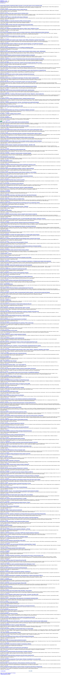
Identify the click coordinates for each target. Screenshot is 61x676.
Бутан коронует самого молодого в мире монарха (9, 506)
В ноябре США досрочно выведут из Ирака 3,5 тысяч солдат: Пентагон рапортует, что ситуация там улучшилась (21, 43)
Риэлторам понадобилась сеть (6, 117)
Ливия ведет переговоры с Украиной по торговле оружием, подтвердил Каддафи (15, 153)
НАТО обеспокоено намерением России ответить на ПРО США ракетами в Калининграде (17, 636)
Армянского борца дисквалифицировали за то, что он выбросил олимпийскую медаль (16, 47)
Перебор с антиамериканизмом (6, 579)
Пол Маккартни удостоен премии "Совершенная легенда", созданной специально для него (17, 98)
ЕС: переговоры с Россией (5, 230)
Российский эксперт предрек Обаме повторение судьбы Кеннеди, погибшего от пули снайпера (18, 172)
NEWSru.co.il (2, 673)
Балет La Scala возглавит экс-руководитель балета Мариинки (12, 183)
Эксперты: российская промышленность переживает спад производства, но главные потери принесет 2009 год (21, 575)
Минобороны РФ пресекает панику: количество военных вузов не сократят (14, 249)
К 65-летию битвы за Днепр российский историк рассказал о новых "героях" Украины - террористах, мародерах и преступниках (24, 349)
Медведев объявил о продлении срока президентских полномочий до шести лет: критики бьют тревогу (20, 202)
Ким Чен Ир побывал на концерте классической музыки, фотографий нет (14, 647)
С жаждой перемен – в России (6, 253)
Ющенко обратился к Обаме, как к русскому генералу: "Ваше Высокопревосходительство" (17, 66)
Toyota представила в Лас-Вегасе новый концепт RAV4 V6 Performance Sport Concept (16, 280)
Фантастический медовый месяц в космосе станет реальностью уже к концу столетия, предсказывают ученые (21, 129)
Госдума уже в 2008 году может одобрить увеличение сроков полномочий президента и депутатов (19, 442)
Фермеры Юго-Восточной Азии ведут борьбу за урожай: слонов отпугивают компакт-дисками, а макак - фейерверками (22, 51)
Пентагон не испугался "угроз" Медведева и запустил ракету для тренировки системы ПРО (17, 617)
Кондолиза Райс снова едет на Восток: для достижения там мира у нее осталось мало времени (18, 81)
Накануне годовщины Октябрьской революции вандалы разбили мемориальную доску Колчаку (18, 86)
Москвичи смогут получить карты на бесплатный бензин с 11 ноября (13, 498)
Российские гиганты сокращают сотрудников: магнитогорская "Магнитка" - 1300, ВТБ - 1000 (17, 144)
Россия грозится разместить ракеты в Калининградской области (12, 434)
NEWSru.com (3, 1)
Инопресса (7, 116)
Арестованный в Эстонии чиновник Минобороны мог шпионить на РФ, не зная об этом (16, 322)
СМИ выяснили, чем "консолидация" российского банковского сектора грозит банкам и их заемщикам (19, 475)
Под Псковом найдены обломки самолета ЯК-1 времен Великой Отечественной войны (16, 24)
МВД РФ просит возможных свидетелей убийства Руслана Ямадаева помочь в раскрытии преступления (20, 238)
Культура (7, 101)
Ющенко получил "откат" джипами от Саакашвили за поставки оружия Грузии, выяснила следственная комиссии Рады (23, 513)
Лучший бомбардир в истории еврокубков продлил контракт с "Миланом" (14, 206)
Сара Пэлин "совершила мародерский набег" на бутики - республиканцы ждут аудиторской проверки (19, 102)
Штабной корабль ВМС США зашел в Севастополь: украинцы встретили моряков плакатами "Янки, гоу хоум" (21, 62)
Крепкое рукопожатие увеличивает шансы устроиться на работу (12, 179)
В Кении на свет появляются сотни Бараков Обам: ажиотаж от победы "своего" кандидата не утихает (19, 28)
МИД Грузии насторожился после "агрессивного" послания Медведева (13, 487)
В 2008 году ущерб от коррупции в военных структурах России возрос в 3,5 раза (15, 483)
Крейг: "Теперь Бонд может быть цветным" (8, 360)
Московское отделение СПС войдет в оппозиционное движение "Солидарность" (15, 571)
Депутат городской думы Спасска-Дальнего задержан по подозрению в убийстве (15, 643)
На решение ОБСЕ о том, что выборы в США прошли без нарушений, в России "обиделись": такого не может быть (22, 93)
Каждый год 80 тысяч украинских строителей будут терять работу (12, 540)
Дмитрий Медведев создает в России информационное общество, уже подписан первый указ (18, 226)
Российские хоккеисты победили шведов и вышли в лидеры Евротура (13, 9)
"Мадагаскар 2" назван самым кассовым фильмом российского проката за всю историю (17, 137)
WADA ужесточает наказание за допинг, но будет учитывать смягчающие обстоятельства (17, 74)
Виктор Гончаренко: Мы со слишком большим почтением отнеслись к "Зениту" (15, 502)
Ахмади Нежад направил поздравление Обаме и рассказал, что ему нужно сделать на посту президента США (21, 5)
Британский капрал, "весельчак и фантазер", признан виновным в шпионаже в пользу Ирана (18, 662)
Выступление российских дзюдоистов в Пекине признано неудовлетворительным (16, 430)
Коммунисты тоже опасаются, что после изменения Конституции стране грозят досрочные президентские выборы (22, 58)
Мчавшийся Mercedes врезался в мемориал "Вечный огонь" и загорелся (14, 468)
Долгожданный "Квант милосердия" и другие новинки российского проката (14, 521)
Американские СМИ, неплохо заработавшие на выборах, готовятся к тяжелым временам (17, 168)
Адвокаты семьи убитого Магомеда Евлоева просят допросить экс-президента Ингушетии (17, 605)
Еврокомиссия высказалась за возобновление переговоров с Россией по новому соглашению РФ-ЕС (19, 77)
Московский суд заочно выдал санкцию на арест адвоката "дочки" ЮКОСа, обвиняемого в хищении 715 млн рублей (22, 39)
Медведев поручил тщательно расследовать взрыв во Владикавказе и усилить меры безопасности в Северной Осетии (23, 70)
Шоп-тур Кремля (3, 326)
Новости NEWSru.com (4, 674)
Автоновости (7, 390)
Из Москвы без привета (4, 551)
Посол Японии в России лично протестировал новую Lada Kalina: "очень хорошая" (16, 590)
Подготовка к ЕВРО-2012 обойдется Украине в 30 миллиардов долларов (14, 419)
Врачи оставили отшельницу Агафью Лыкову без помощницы (12, 395)
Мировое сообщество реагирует (6, 525)
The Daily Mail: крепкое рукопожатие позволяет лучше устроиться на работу (14, 125)
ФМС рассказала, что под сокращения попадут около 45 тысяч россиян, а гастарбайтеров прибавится (19, 372)
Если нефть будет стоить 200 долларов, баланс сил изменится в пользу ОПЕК (15, 383)
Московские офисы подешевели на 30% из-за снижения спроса (12, 198)
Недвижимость (8, 120)
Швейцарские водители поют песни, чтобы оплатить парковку (12, 387)
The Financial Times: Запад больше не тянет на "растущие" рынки (12, 449)
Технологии (7, 112)
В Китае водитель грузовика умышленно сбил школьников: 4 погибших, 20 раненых (16, 651)
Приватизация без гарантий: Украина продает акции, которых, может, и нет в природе (16, 494)
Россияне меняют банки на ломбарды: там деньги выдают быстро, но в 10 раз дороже (16, 628)
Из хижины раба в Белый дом (6, 210)
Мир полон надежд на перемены (6, 456)
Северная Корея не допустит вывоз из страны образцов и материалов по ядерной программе (18, 398)
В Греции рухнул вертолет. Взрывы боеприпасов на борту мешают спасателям (15, 453)
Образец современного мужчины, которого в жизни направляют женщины (14, 272)
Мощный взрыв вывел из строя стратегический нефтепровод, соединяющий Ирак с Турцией (18, 544)
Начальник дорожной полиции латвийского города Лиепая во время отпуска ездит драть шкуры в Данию (20, 479)
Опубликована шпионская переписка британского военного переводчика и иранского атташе (18, 164)
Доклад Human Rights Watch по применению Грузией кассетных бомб (13, 268)
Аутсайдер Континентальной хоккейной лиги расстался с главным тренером (14, 315)
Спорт (7, 12)
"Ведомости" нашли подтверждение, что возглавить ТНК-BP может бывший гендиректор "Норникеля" (19, 532)
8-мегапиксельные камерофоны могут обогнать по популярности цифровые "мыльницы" (17, 109)
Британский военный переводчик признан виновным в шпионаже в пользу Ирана (15, 257)
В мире (7, 8)
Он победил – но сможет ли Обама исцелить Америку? (10, 113)
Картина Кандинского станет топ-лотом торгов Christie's (10, 407)
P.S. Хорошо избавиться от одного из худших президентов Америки (13, 334)
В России (7, 27)
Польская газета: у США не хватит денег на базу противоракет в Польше (14, 242)
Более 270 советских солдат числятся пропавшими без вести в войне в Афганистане (16, 276)
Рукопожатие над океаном (5, 191)
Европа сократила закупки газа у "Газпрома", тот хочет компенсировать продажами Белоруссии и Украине (20, 345)
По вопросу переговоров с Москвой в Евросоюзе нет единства (12, 423)
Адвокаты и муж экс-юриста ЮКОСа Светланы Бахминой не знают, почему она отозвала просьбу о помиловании (21, 415)
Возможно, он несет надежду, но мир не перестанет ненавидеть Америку (14, 536)
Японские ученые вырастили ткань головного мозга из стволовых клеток (14, 13)
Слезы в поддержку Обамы (5, 296)
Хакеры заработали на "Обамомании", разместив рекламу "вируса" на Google (15, 307)
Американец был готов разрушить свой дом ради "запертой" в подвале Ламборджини (16, 187)
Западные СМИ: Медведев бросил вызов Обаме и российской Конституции (14, 379)
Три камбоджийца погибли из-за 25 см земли (8, 330)
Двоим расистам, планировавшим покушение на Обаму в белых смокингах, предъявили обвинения (19, 517)
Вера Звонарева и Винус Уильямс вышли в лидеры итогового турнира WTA (14, 464)
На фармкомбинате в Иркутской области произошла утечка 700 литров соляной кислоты (17, 655)
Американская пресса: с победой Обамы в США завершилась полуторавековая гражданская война (19, 598)
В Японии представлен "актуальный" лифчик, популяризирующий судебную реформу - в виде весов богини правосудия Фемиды (25, 292)
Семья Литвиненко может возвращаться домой (9, 391)
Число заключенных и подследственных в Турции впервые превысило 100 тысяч (15, 303)
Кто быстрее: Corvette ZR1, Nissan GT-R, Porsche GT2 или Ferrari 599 (13, 560)
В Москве (5, 673)
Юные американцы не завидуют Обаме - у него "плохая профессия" (13, 364)
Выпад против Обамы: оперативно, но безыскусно (10, 460)
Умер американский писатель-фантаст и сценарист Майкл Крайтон (13, 624)
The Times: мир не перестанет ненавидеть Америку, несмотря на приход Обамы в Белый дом (18, 368)
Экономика (7, 124)
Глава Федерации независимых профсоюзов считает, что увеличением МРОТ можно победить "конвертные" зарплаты (23, 218)
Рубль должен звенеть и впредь (6, 160)
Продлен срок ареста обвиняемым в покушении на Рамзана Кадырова (13, 567)
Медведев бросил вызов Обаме (6, 586)
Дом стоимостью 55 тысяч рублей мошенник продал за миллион (12, 438)
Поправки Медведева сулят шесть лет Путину (9, 613)
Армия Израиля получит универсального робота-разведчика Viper (12, 149)
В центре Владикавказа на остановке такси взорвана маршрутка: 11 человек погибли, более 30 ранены (19, 234)
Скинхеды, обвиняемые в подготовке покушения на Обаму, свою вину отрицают (15, 20)
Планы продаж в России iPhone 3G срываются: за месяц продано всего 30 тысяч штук (16, 287)
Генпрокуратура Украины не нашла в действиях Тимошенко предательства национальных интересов (19, 222)
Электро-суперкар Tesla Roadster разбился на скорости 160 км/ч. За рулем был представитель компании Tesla (21, 666)
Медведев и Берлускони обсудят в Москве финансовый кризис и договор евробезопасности (18, 402)
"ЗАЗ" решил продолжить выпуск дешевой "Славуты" (10, 632)
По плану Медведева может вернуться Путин (8, 609)
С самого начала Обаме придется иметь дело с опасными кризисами (13, 353)
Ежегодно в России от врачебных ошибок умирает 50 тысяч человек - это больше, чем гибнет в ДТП (19, 594)
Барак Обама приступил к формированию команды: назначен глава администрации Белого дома (18, 341)
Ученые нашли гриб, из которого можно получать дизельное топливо (13, 411)
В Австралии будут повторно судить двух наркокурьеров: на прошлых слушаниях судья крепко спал (19, 311)
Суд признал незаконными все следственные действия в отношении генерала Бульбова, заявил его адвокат (21, 133)
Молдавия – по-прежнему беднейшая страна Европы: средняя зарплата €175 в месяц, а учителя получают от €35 (21, 555)
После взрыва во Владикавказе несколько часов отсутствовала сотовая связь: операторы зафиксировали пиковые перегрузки (24, 32)
